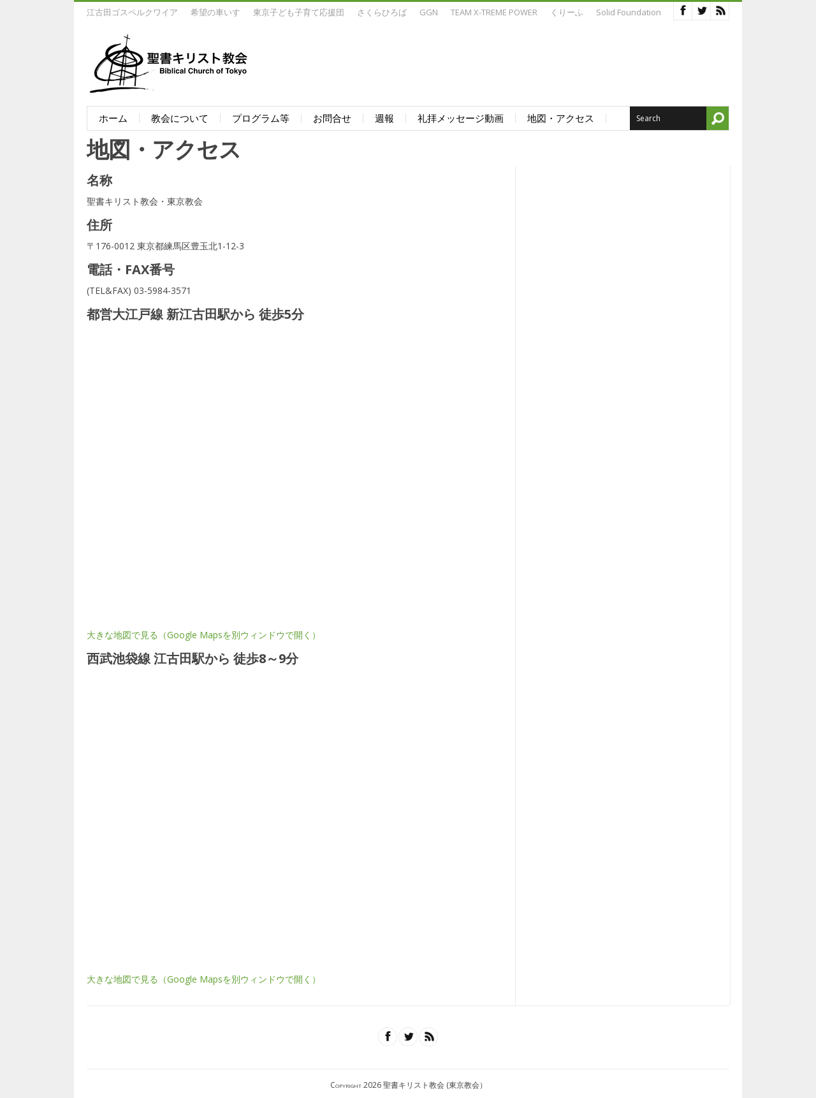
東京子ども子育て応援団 (298, 12)
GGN (428, 12)
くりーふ (566, 12)
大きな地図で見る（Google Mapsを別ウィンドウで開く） (204, 635)
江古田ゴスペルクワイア (132, 12)
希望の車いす (215, 12)
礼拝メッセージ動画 (461, 118)
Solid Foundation (628, 12)
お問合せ (332, 118)
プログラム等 (260, 118)
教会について (179, 118)
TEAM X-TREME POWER (494, 12)
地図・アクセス (560, 118)
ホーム (113, 118)
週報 (384, 118)
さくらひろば (382, 12)
